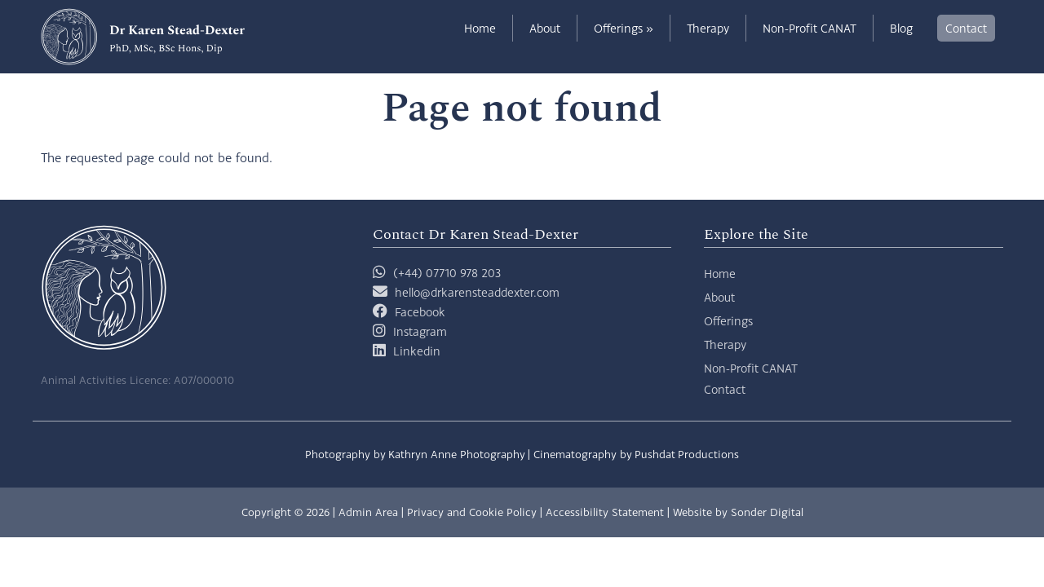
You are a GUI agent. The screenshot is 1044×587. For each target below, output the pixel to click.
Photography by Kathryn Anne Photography (415, 454)
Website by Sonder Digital (738, 512)
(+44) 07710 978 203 (437, 273)
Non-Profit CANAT (809, 28)
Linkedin (416, 351)
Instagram (420, 331)
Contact (966, 28)
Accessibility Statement (605, 512)
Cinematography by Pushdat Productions (636, 454)
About (544, 28)
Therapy (708, 28)
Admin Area (368, 512)
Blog (901, 28)
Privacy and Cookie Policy (472, 512)
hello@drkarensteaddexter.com (477, 292)
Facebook (420, 312)
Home (480, 28)
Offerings (623, 28)
